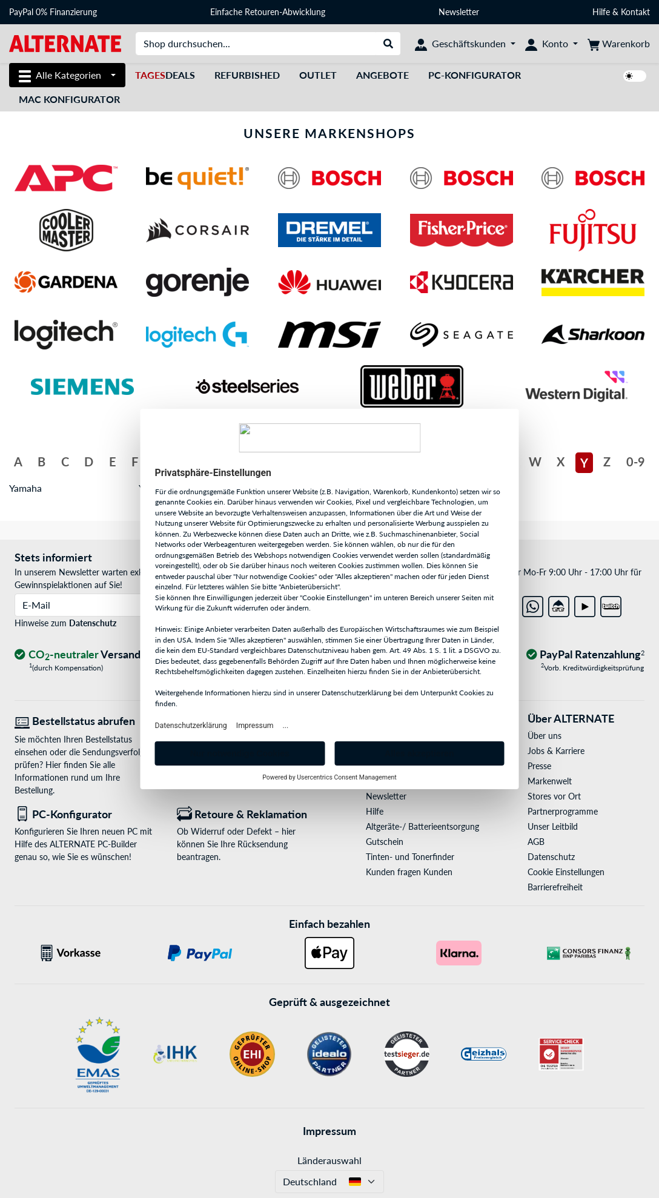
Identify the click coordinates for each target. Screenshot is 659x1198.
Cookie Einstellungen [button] (566, 872)
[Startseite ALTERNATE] (65, 43)
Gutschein (384, 841)
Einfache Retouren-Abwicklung (267, 12)
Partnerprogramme (563, 811)
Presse (539, 766)
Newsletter (459, 12)
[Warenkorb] (619, 43)
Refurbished (247, 75)
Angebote (382, 75)
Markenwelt (550, 781)
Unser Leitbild (553, 826)
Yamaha (25, 488)
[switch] (634, 76)
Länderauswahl (329, 1160)
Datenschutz (92, 623)
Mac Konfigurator (69, 99)
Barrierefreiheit (555, 887)
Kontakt (635, 12)
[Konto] (551, 43)
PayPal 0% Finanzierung (53, 12)
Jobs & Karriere (556, 751)
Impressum (329, 1130)
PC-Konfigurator (474, 75)
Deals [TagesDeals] (165, 75)
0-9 (635, 461)
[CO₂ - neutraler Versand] (79, 655)
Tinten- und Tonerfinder (410, 857)
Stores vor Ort (554, 796)
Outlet (318, 75)
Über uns (544, 735)
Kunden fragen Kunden (409, 872)
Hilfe (601, 12)
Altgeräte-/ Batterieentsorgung (422, 826)
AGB (536, 841)
